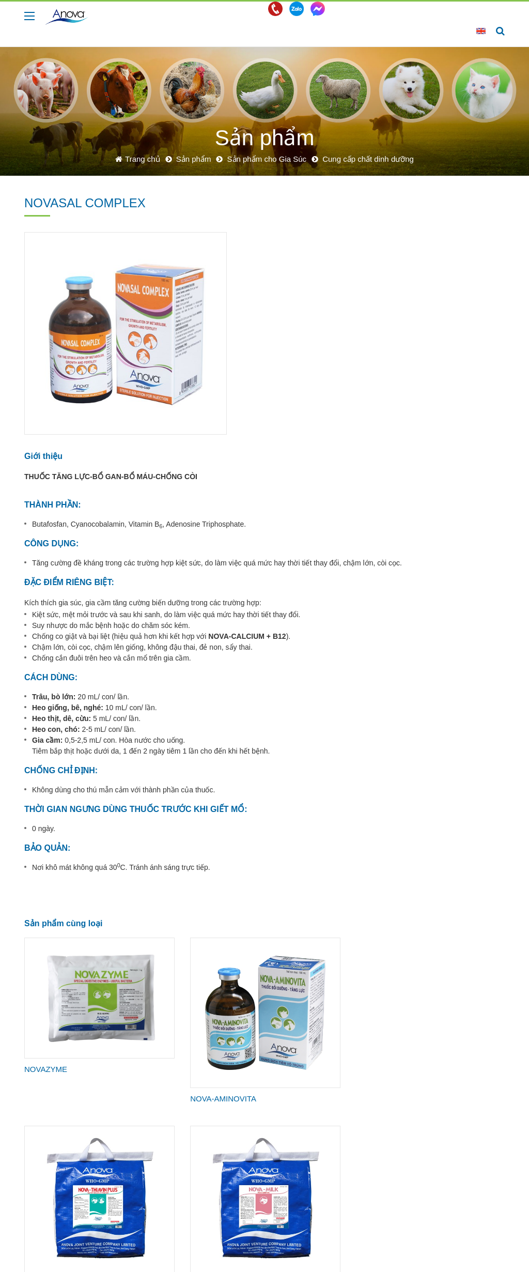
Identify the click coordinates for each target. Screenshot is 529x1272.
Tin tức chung (353, 1125)
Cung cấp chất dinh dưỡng (441, 275)
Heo (247, 1113)
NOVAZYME (45, 911)
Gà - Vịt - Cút (259, 1125)
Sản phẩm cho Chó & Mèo (449, 444)
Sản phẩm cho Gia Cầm (444, 394)
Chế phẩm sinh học (441, 320)
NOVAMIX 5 (324, 1040)
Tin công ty (349, 1113)
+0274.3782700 (150, 1241)
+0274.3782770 (82, 1241)
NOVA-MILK (324, 923)
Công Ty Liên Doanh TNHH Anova (106, 1257)
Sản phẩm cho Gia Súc (444, 215)
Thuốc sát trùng (436, 299)
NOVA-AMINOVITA (150, 925)
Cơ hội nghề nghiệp (454, 1125)
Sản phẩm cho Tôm (445, 468)
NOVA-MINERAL (53, 1040)
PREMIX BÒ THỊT (241, 1040)
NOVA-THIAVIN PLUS (248, 923)
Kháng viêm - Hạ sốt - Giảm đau (444, 344)
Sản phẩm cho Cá (443, 489)
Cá (245, 1150)
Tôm (247, 1138)
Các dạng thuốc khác (443, 369)
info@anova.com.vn (229, 1241)
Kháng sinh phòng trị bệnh (442, 245)
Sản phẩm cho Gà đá (448, 419)
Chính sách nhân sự (455, 1113)
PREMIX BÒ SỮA (148, 1040)
